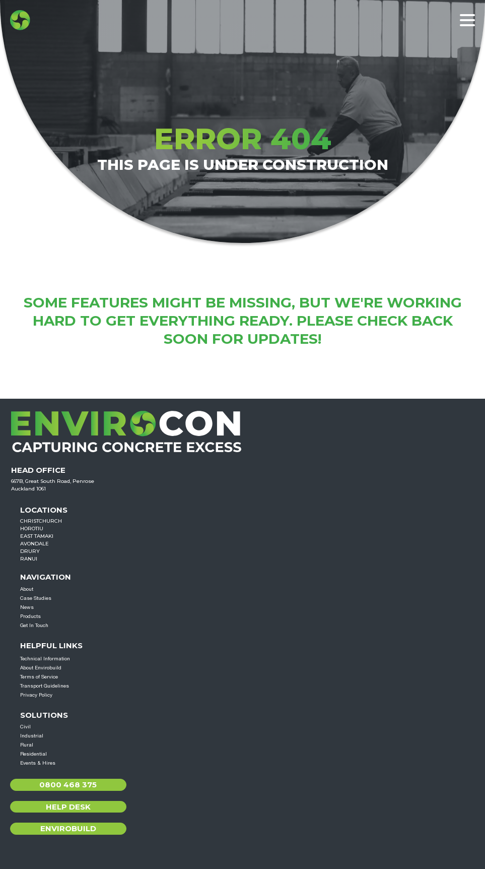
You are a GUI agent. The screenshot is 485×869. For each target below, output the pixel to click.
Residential (33, 754)
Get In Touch (34, 625)
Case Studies (35, 598)
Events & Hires (37, 763)
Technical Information (45, 658)
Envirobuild (68, 828)
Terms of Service (39, 676)
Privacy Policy (36, 695)
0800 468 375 (68, 784)
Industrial (31, 735)
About (26, 589)
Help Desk (68, 807)
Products (30, 616)
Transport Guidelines (44, 685)
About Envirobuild (40, 667)
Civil (25, 726)
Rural (26, 744)
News (27, 607)
